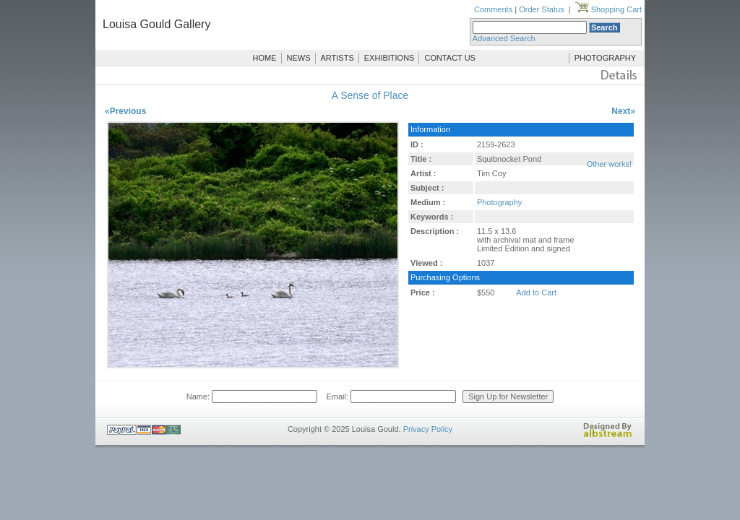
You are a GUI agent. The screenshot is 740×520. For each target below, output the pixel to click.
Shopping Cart (608, 9)
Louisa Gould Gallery (156, 24)
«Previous (125, 111)
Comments (493, 9)
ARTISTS (337, 57)
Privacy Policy (427, 429)
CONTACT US (450, 57)
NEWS (299, 57)
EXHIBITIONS (389, 57)
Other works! (609, 164)
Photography (499, 202)
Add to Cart (536, 292)
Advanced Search (504, 38)
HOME (265, 57)
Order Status (541, 9)
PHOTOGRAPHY (605, 57)
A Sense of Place (370, 95)
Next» (623, 111)
